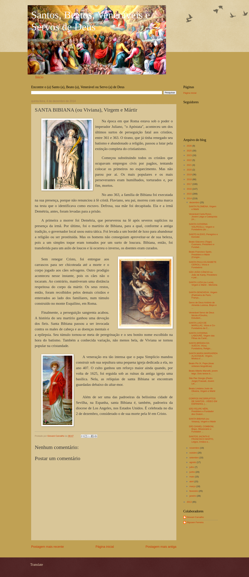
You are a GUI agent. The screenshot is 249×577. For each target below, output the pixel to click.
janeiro (193, 496)
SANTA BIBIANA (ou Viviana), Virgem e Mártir (202, 420)
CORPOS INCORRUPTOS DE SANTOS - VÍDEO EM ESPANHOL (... (203, 401)
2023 (189, 155)
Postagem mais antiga (161, 546)
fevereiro (194, 491)
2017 (189, 184)
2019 (189, 174)
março (192, 486)
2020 (189, 169)
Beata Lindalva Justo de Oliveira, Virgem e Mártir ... (202, 391)
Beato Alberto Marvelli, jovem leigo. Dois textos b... (203, 372)
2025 (189, 150)
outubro (193, 452)
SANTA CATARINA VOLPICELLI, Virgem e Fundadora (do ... (201, 227)
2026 (189, 145)
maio (192, 476)
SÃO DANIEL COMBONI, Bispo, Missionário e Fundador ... (201, 429)
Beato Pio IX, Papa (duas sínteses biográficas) (201, 364)
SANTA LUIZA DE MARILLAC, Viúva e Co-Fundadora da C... (202, 325)
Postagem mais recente (47, 546)
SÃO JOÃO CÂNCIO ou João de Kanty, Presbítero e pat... (203, 275)
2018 (189, 179)
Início (39, 77)
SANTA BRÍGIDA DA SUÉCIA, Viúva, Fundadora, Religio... (200, 346)
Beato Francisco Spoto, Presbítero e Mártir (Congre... (200, 254)
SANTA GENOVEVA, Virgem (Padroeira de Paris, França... (203, 295)
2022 (189, 160)
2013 (189, 502)
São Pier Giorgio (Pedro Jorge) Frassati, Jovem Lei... (201, 381)
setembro (194, 457)
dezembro (194, 202)
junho (192, 472)
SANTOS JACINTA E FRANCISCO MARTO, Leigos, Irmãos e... (201, 439)
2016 (189, 189)
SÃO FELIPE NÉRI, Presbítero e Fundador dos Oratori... (201, 411)
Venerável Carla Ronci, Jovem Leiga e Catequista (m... (203, 217)
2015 (189, 193)
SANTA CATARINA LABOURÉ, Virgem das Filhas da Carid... (202, 336)
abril (191, 481)
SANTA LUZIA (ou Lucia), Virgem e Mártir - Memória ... (203, 285)
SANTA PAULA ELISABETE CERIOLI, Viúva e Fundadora (202, 265)
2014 (189, 198)
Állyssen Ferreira (195, 522)
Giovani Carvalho (195, 517)
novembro (194, 448)
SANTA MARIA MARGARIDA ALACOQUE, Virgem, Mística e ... (203, 356)
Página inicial (104, 546)
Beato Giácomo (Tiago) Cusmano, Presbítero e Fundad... (201, 244)
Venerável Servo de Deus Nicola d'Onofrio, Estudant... (201, 315)
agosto (193, 462)
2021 (189, 165)
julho (192, 467)
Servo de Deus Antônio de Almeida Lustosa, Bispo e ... (202, 305)
